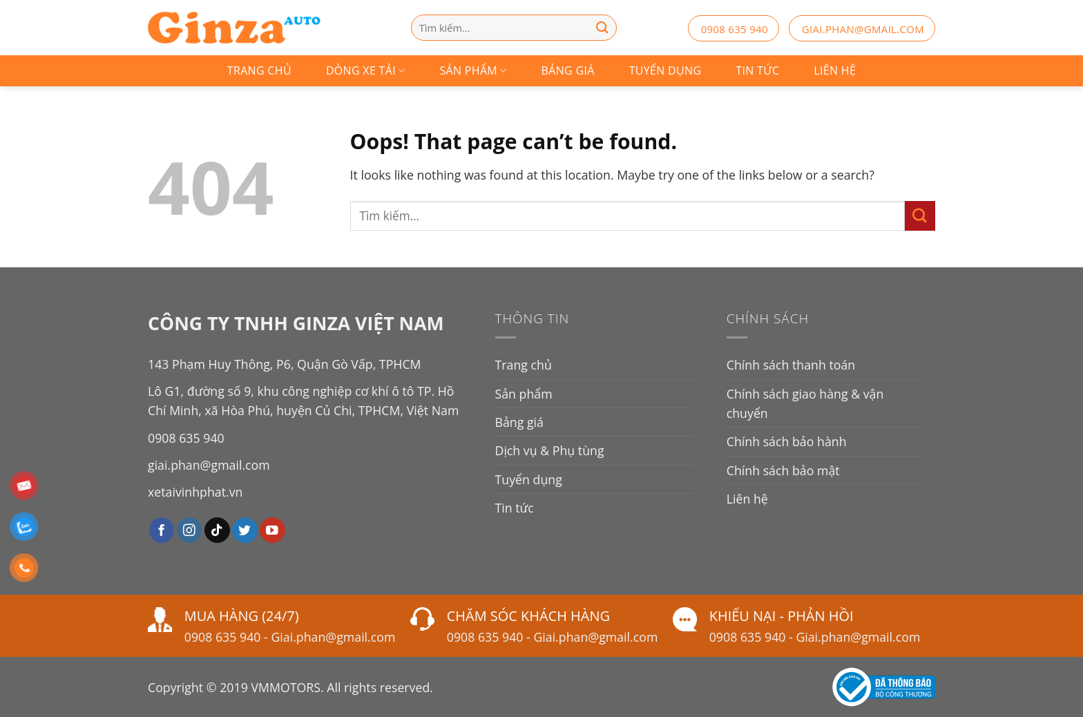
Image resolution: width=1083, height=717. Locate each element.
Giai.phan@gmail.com (333, 637)
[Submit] (920, 216)
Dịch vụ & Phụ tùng (549, 450)
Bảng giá (568, 70)
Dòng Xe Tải (365, 70)
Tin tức (757, 70)
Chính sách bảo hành (787, 441)
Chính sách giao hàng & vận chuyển (805, 403)
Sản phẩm (473, 70)
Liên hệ (835, 70)
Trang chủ (259, 70)
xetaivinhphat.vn (195, 492)
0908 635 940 (734, 29)
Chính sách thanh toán (791, 364)
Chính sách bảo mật (783, 470)
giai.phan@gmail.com (863, 29)
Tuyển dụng (665, 70)
